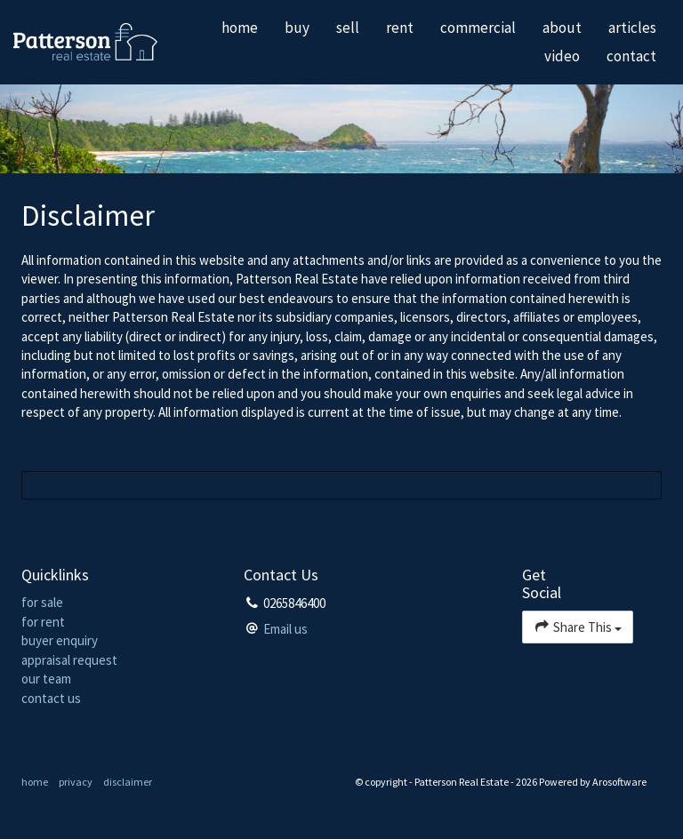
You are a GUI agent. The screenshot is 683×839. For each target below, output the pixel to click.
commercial (478, 27)
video (562, 56)
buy (297, 27)
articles (632, 27)
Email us (285, 628)
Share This (578, 626)
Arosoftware (619, 781)
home (239, 27)
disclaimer (127, 781)
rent (400, 27)
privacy (75, 781)
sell (347, 27)
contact (631, 56)
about (562, 27)
